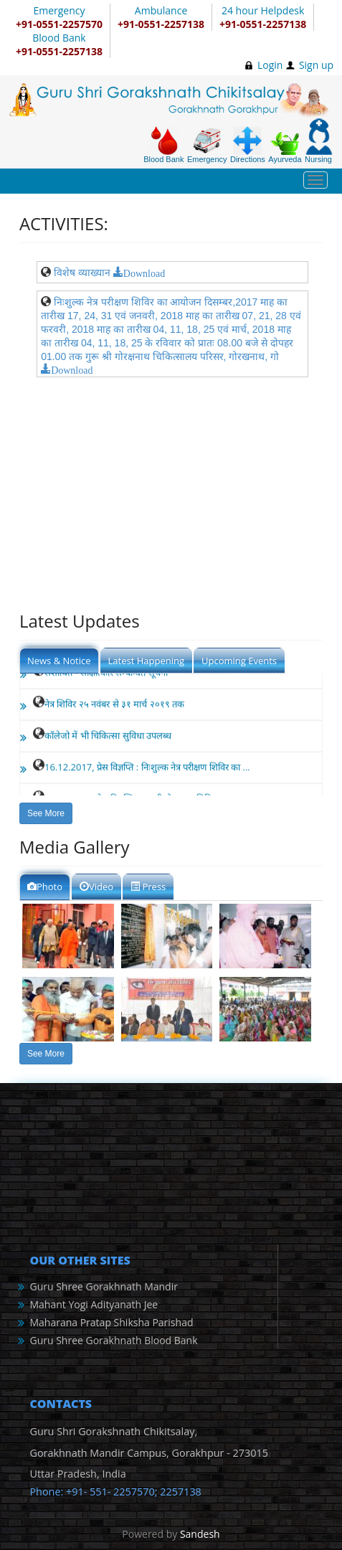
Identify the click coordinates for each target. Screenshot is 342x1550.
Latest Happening (146, 660)
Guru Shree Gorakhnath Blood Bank (113, 1340)
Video (96, 886)
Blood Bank (163, 145)
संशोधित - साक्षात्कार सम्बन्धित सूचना (106, 673)
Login (269, 65)
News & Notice (59, 660)
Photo (44, 886)
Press (148, 886)
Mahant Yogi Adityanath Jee (93, 1304)
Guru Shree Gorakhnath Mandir (103, 1286)
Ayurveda (284, 148)
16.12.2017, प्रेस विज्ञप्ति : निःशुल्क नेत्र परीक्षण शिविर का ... (147, 768)
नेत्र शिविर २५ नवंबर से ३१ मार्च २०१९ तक (114, 705)
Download (144, 272)
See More (46, 813)
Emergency (207, 145)
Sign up (316, 65)
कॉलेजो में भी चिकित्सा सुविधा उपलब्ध (107, 736)
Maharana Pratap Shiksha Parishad (111, 1322)
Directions (247, 145)
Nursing (319, 141)
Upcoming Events (239, 660)
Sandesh (200, 1534)
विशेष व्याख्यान (82, 272)
